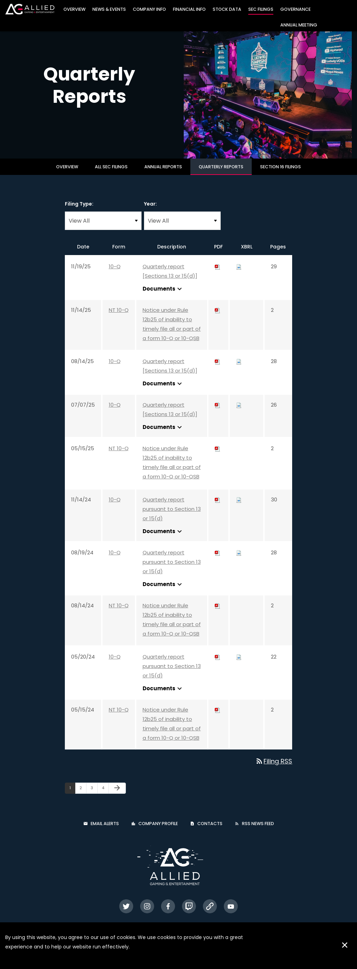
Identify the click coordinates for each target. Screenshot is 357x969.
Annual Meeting (298, 25)
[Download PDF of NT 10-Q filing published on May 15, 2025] (217, 454)
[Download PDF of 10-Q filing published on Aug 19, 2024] (217, 558)
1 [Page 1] (72, 795)
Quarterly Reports (221, 173)
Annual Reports (163, 173)
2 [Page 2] (82, 795)
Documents (163, 295)
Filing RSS (273, 767)
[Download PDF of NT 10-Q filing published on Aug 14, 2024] (217, 611)
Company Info (149, 9)
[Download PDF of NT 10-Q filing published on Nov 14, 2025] (217, 316)
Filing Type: (79, 210)
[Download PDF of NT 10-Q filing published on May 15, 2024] (217, 716)
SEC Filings (260, 9)
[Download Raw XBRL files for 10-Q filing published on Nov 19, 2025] (239, 272)
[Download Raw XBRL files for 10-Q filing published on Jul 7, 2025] (239, 411)
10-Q (115, 272)
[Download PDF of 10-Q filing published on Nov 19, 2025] (217, 272)
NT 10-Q (119, 316)
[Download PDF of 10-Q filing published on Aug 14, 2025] (217, 367)
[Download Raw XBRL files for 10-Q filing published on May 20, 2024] (239, 663)
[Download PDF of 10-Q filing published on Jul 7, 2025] (217, 411)
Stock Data (227, 9)
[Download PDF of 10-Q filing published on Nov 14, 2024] (217, 505)
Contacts (209, 830)
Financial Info (189, 9)
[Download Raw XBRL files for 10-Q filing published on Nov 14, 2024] (239, 505)
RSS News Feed (258, 830)
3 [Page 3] (94, 795)
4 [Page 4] (105, 795)
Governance (295, 9)
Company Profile (158, 830)
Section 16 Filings (280, 173)
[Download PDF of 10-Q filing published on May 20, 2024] (217, 663)
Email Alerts (105, 830)
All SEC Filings (111, 173)
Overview (74, 9)
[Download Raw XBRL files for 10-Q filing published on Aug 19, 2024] (239, 558)
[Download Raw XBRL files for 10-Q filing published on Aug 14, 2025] (239, 367)
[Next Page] (117, 794)
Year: (150, 210)
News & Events (109, 9)
